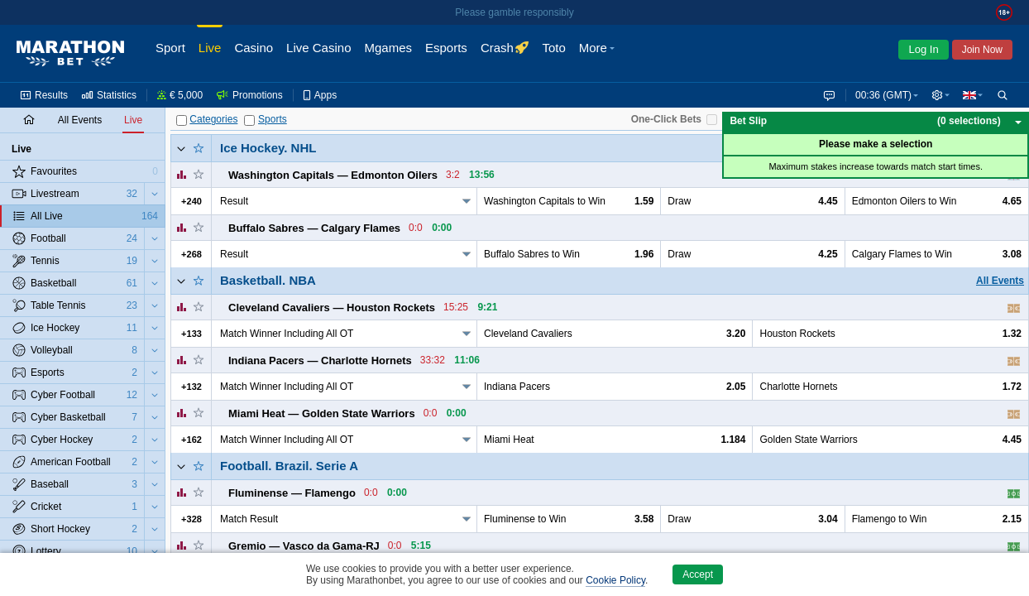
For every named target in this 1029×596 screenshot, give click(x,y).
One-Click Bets (666, 119)
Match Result (249, 519)
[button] (938, 95)
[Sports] (249, 120)
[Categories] (181, 120)
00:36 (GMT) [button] (880, 95)
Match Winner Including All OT (286, 333)
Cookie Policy (615, 580)
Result (234, 201)
